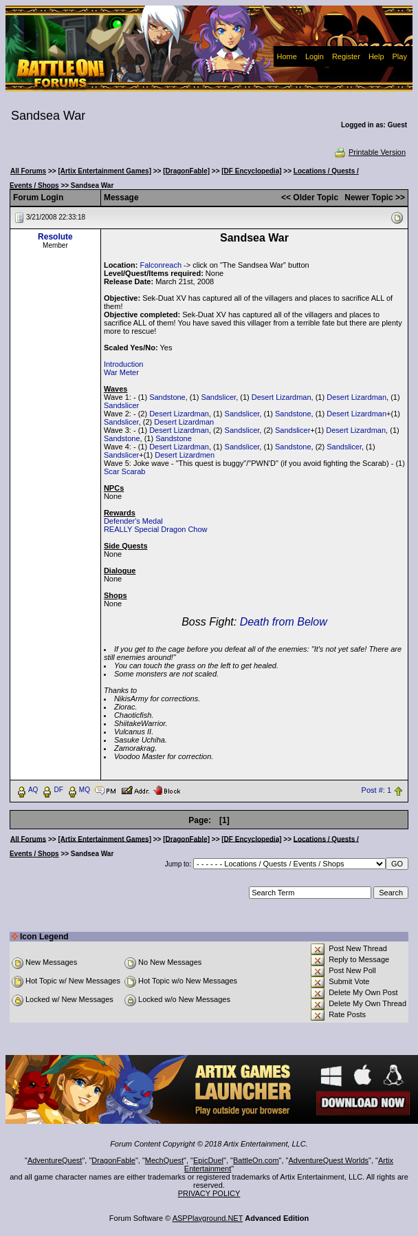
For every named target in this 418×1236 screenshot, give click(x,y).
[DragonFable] (186, 171)
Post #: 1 (376, 790)
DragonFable (113, 1160)
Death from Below (283, 622)
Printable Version (369, 152)
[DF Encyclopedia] (251, 171)
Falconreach (161, 265)
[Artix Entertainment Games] (104, 171)
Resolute (55, 237)
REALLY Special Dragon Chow (156, 529)
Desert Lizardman (281, 397)
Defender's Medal (133, 521)
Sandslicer (218, 397)
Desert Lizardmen (184, 455)
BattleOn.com (256, 1160)
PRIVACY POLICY (209, 1193)
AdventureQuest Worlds (329, 1160)
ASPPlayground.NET (208, 1218)
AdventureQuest (55, 1160)
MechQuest (164, 1160)
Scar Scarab (125, 471)
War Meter (121, 372)
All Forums (28, 171)
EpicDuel (208, 1160)
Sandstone (167, 397)
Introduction (123, 364)
